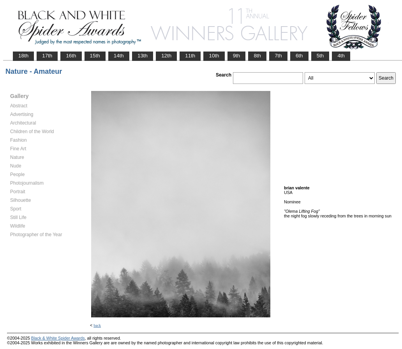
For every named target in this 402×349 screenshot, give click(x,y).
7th (278, 56)
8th (257, 56)
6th (299, 56)
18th (23, 56)
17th (47, 56)
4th (341, 56)
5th (320, 56)
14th (118, 56)
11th (190, 56)
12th (166, 56)
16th (71, 56)
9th (237, 56)
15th (95, 56)
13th (142, 56)
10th (214, 56)
